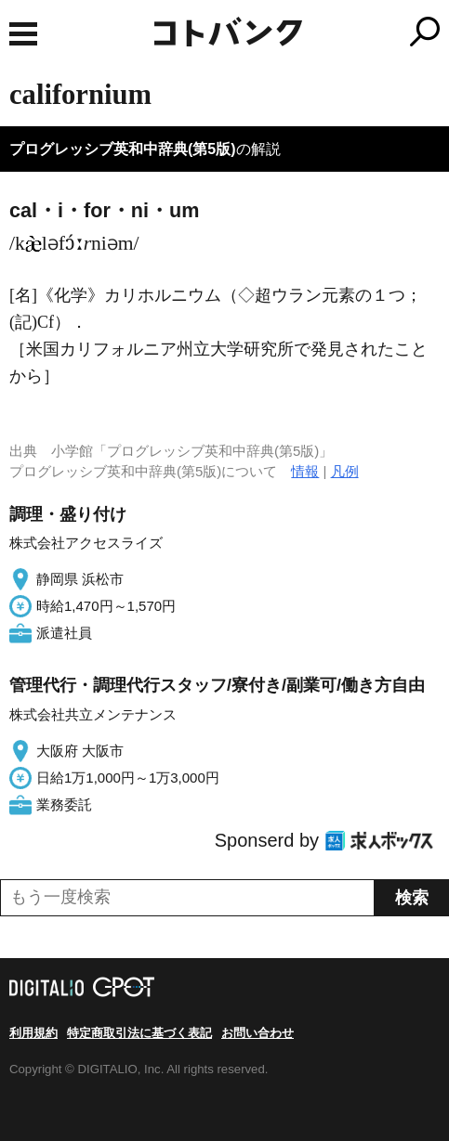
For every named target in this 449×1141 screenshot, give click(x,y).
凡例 (345, 471)
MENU (23, 34)
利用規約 (33, 1033)
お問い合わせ (257, 1033)
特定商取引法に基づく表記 (139, 1033)
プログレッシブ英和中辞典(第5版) (122, 149)
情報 (305, 471)
